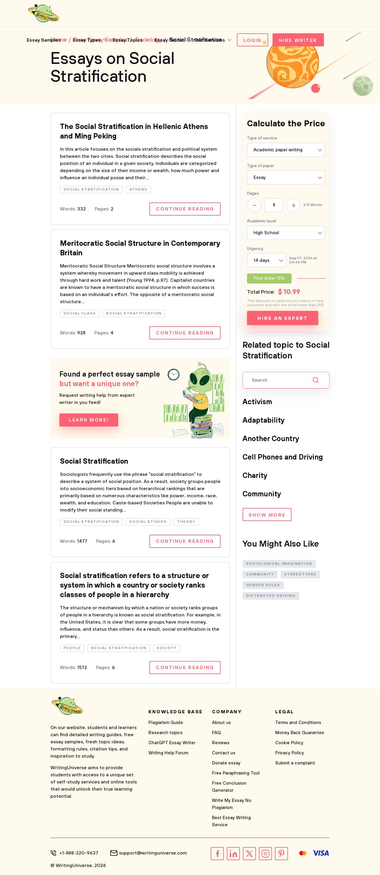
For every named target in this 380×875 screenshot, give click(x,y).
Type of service (262, 138)
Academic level (261, 221)
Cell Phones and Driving (283, 457)
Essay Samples (44, 40)
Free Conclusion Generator (229, 786)
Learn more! (89, 420)
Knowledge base (175, 712)
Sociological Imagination (279, 563)
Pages (253, 193)
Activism (257, 402)
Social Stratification (94, 461)
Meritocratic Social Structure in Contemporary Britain (140, 248)
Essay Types (87, 40)
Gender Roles (263, 585)
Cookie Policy (289, 743)
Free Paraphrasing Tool (236, 773)
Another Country (271, 439)
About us (221, 723)
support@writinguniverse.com (153, 853)
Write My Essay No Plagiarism (231, 804)
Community (262, 494)
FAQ (216, 733)
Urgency (255, 248)
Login (252, 40)
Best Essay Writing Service (231, 821)
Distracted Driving (271, 596)
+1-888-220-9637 (78, 853)
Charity (255, 475)
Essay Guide (169, 40)
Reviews (220, 743)
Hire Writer (298, 40)
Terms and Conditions (298, 723)
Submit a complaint (295, 763)
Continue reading (185, 209)
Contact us (223, 753)
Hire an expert (282, 318)
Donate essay (226, 763)
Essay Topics (128, 40)
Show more (267, 515)
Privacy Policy (289, 753)
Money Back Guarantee (299, 733)
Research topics (165, 733)
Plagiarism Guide (165, 723)
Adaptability (264, 420)
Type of (260, 166)
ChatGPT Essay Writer (171, 743)
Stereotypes (300, 574)
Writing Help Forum (168, 753)
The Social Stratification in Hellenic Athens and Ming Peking (134, 131)
